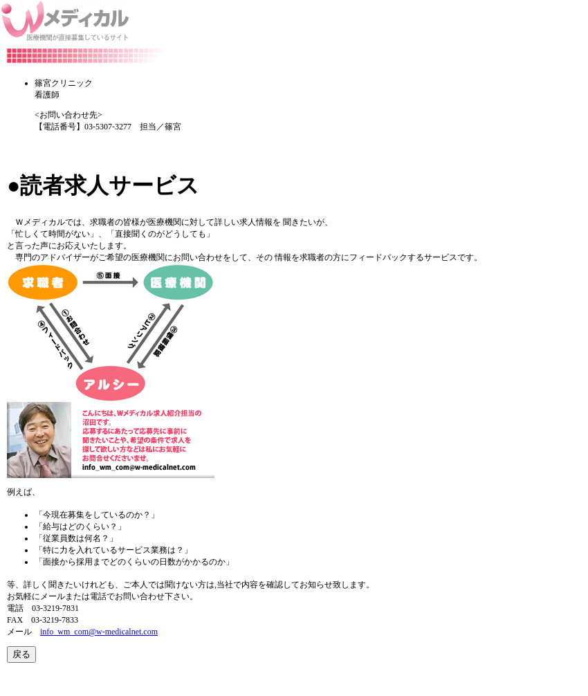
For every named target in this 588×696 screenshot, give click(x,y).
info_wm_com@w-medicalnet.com (99, 632)
